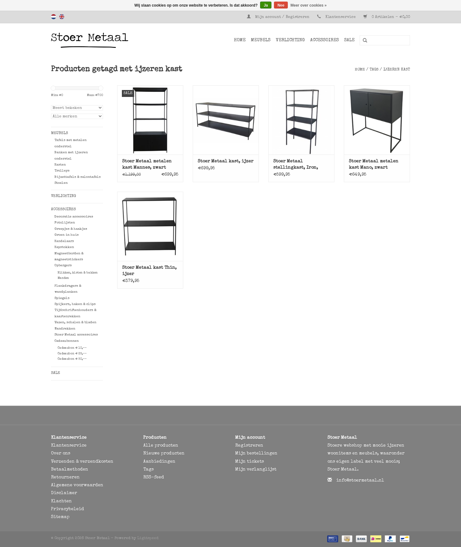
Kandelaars (64, 241)
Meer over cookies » (309, 5)
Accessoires (324, 40)
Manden (63, 278)
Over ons (60, 453)
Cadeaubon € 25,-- (72, 353)
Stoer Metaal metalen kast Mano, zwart (373, 164)
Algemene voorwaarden (77, 485)
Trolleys (62, 170)
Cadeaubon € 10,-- (72, 348)
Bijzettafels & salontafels (77, 177)
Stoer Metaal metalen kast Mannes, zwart (147, 164)
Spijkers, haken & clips (75, 304)
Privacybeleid (67, 509)
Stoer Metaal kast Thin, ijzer (149, 271)
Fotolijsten (64, 222)
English (61, 16)
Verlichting (290, 40)
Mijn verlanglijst (255, 469)
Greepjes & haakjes (70, 229)
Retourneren (65, 477)
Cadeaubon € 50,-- (72, 359)
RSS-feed (153, 477)
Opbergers (63, 265)
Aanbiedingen (159, 462)
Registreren (249, 445)
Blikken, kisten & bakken (78, 272)
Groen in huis (66, 235)
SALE (349, 40)
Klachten (61, 501)
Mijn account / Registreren (279, 17)
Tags (374, 70)
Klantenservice (340, 17)
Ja (266, 5)
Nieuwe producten (164, 453)
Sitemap (60, 517)
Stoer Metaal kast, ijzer (225, 161)
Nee (280, 5)
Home (240, 40)
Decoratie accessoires (73, 216)
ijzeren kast (396, 70)
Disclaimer (64, 493)
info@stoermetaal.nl (360, 480)
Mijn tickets (249, 462)
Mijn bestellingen (256, 453)
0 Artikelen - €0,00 (386, 17)
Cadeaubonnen (66, 341)
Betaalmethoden (69, 469)
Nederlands (53, 16)
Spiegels (62, 298)
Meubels (260, 40)
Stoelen (61, 183)
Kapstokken (64, 247)
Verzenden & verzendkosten (82, 462)
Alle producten (160, 445)
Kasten (60, 164)
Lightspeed (147, 538)
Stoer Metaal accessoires (76, 334)
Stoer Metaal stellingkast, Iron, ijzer (295, 165)
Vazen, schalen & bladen (75, 322)
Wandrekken (64, 328)
